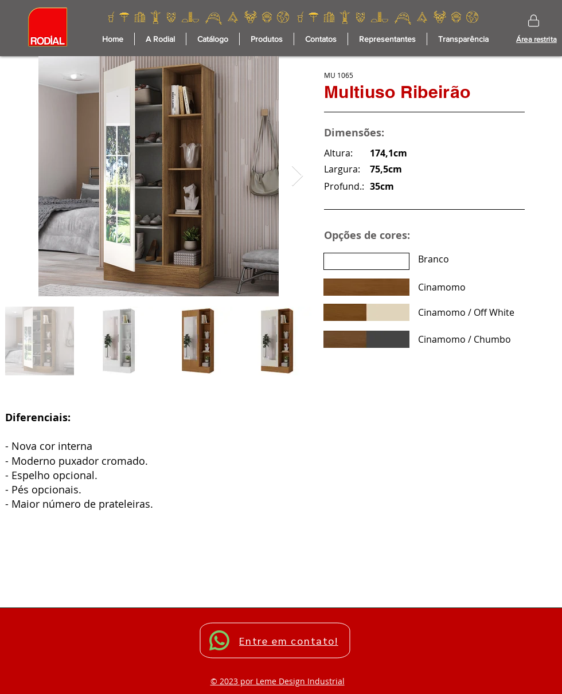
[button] (267, 39)
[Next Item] (297, 176)
